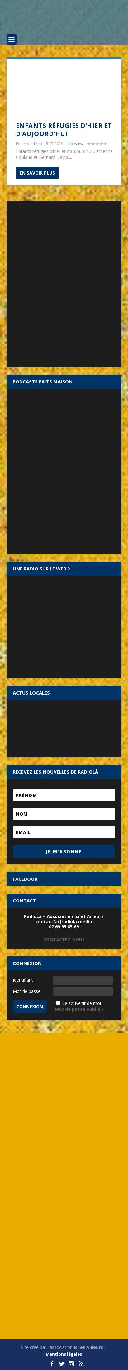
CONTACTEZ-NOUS (64, 939)
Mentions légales (64, 1354)
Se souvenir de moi (81, 1003)
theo (38, 143)
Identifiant (23, 980)
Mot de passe (26, 991)
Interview (75, 143)
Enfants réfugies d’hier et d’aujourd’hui (64, 129)
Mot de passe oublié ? (79, 1009)
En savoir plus (37, 173)
